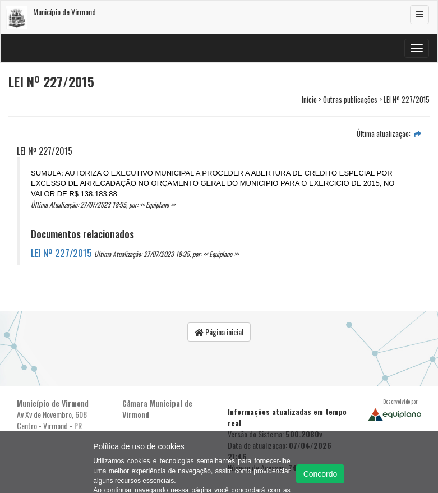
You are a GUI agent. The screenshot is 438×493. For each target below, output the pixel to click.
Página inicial (219, 332)
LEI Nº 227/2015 (61, 252)
